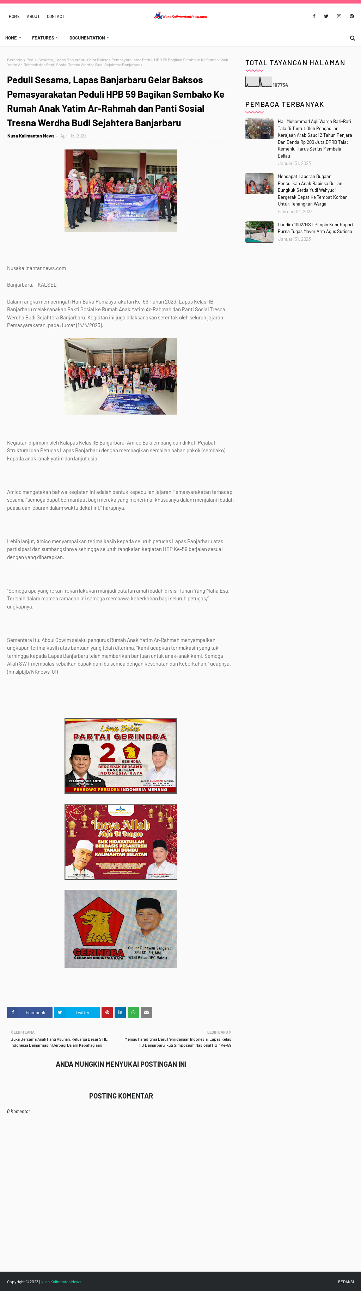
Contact (56, 16)
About (33, 16)
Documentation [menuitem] (87, 38)
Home (14, 16)
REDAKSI (346, 1281)
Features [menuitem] (43, 38)
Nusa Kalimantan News (31, 136)
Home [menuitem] (11, 38)
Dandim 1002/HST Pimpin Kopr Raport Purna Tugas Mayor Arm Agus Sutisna (316, 228)
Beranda (14, 59)
